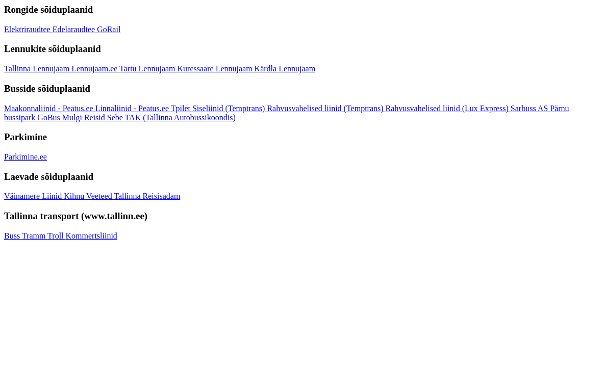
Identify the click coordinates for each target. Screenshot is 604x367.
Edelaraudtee (75, 29)
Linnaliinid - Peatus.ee (133, 108)
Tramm (34, 235)
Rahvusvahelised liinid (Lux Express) (448, 108)
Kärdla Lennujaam (285, 68)
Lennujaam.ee (95, 68)
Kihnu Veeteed (89, 196)
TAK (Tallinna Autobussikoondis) (180, 117)
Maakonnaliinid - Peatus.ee (49, 108)
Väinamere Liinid (34, 196)
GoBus (49, 117)
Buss (13, 235)
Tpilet (181, 108)
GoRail (108, 29)
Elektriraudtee (28, 29)
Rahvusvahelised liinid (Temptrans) (326, 108)
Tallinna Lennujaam (37, 68)
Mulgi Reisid (84, 117)
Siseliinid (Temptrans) (229, 108)
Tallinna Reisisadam (147, 196)
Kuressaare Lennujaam (216, 68)
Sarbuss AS (530, 108)
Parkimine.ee (25, 156)
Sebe (116, 117)
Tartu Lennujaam (148, 68)
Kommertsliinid (91, 235)
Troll (56, 235)
